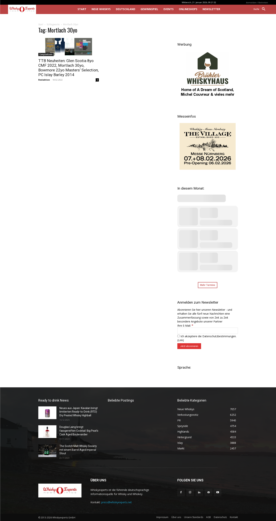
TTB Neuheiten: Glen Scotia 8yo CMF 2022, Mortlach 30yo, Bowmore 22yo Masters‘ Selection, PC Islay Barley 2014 (68, 68)
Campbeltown (46, 54)
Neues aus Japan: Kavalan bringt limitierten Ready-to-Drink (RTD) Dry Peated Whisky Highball (78, 412)
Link (180, 340)
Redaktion (44, 79)
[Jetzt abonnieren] (189, 346)
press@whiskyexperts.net (116, 502)
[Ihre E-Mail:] (207, 331)
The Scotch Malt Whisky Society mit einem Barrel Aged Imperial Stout (78, 450)
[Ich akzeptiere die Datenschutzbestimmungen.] (178, 336)
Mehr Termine (207, 285)
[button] (260, 9)
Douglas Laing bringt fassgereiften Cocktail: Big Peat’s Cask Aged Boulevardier (78, 430)
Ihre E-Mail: (185, 325)
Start (40, 24)
